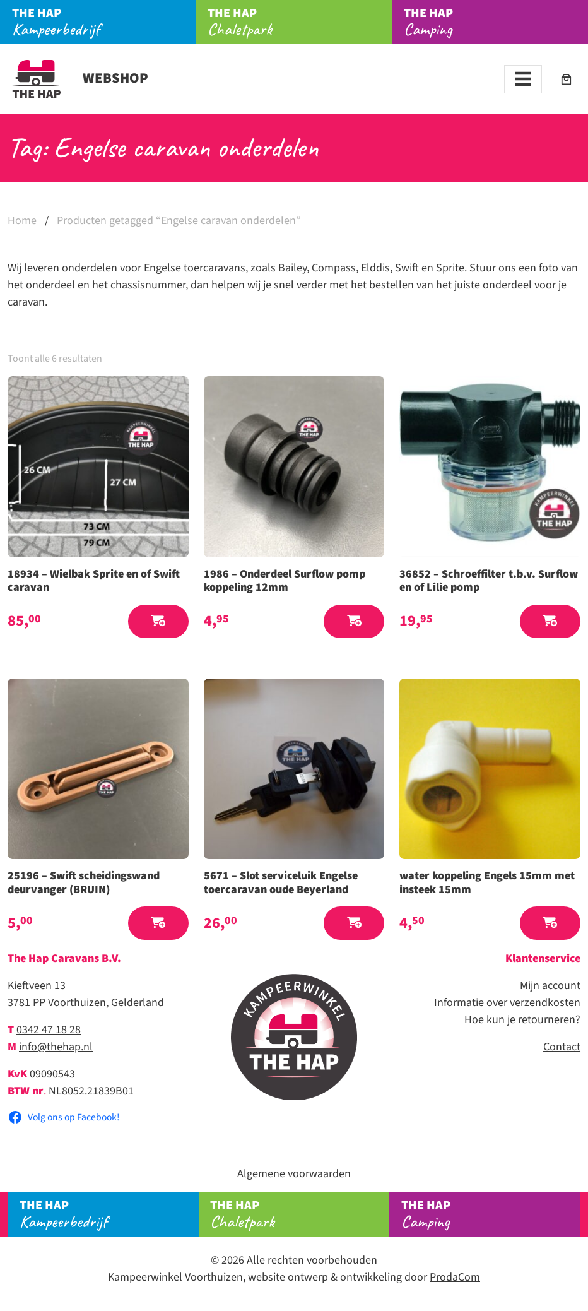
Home (22, 220)
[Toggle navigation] (523, 79)
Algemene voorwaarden (294, 1174)
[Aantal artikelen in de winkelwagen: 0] (566, 79)
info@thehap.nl (56, 1047)
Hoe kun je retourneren (519, 1020)
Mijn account (550, 986)
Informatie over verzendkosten (507, 1003)
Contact (561, 1047)
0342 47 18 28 (48, 1030)
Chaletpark (300, 22)
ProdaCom (455, 1277)
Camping (490, 1214)
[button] (158, 621)
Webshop (78, 78)
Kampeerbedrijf (104, 22)
